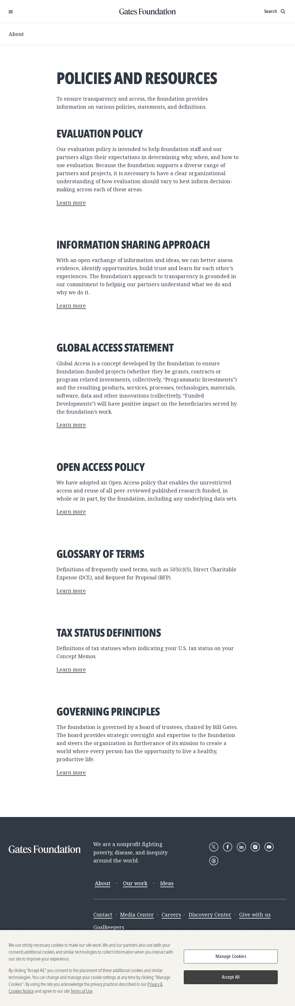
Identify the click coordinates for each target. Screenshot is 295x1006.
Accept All (231, 977)
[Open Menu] (11, 11)
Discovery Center (210, 914)
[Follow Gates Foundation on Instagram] (255, 847)
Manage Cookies (230, 956)
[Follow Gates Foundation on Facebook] (227, 847)
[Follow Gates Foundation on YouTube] (269, 847)
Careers (171, 914)
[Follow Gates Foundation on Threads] (214, 861)
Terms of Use (81, 991)
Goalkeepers (108, 927)
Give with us (255, 914)
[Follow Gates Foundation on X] (214, 847)
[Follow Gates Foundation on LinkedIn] (241, 847)
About (16, 33)
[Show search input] (275, 11)
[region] (147, 968)
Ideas (167, 883)
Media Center (137, 914)
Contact (102, 914)
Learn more (71, 202)
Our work (135, 883)
